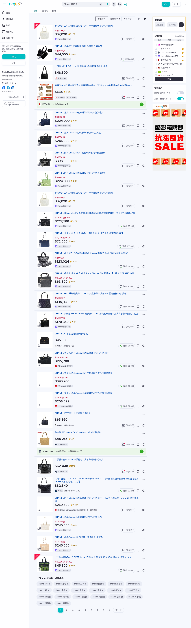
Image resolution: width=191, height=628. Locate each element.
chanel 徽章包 (45, 603)
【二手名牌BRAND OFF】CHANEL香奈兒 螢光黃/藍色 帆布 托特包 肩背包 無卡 (93, 557)
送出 (169, 79)
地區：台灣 (9, 83)
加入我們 (5, 76)
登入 (166, 4)
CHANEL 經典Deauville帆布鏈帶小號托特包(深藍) (79, 112)
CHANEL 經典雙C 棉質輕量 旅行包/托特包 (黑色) (78, 46)
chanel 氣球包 (115, 590)
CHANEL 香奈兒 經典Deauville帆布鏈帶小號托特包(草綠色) (83, 393)
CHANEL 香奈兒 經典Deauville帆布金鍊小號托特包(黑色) (82, 353)
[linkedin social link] (12, 88)
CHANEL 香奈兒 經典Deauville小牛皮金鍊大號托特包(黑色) (83, 373)
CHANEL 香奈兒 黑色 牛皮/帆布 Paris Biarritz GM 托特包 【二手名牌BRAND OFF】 (95, 273)
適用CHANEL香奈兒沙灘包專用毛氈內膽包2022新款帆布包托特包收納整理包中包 (93, 85)
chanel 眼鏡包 (97, 590)
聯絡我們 (12, 76)
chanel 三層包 (133, 590)
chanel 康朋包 (45, 597)
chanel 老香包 (116, 584)
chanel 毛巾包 (134, 584)
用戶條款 (19, 76)
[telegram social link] (8, 88)
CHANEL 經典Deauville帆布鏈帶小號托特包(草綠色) (80, 172)
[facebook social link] (3, 88)
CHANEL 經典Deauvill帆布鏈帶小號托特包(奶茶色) (79, 537)
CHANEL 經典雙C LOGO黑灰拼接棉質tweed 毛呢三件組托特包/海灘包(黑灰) (91, 253)
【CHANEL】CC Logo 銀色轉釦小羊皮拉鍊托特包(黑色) (81, 66)
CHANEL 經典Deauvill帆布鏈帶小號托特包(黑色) (78, 132)
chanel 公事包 (116, 597)
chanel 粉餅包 (62, 584)
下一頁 (118, 610)
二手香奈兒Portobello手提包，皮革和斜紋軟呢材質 (79, 459)
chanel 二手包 (80, 584)
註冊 (176, 4)
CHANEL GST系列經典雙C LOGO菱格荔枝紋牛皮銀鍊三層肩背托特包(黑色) (91, 293)
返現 (179, 40)
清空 (169, 40)
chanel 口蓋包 (81, 597)
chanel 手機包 (61, 590)
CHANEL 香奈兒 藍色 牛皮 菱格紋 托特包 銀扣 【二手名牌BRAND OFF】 (90, 233)
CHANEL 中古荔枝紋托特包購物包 (71, 333)
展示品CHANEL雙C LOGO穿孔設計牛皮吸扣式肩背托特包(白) (84, 26)
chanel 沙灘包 (98, 584)
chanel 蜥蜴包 (98, 597)
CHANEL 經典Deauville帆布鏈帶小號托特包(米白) (79, 517)
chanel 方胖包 (134, 597)
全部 (159, 40)
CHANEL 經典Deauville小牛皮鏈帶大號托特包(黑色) (80, 152)
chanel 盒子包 (79, 590)
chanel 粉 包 (44, 590)
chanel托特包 (44, 584)
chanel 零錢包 (63, 603)
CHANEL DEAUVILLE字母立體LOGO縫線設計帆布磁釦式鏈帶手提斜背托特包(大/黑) (95, 213)
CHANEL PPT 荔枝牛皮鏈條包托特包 (73, 413)
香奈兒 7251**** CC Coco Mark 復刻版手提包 (78, 432)
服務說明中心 (7, 79)
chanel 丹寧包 (63, 597)
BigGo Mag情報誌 (9, 72)
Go (181, 25)
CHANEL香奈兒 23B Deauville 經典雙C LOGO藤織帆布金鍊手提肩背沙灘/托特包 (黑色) (97, 313)
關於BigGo (20, 72)
